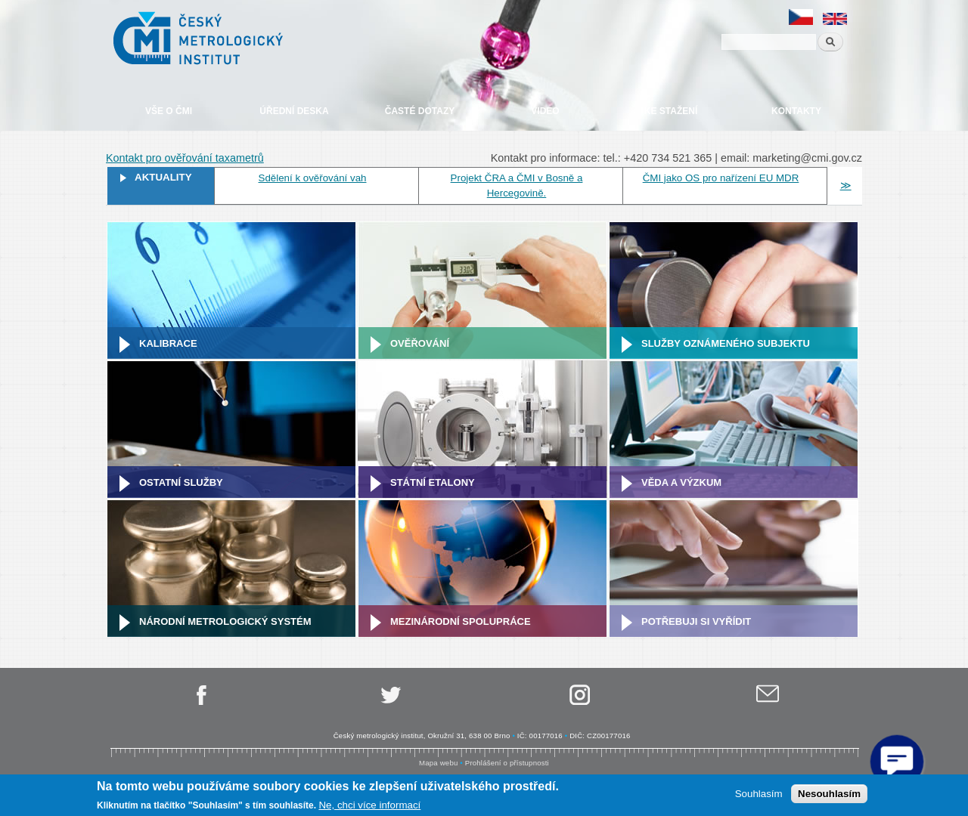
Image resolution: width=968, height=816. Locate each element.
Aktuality (163, 177)
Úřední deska (293, 111)
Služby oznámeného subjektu (725, 343)
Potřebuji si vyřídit (696, 621)
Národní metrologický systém (225, 621)
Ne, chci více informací (369, 805)
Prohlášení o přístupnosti (507, 763)
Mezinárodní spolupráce (460, 621)
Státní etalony (432, 482)
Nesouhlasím (829, 793)
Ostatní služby (181, 482)
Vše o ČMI (168, 111)
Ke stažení (670, 111)
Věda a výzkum (681, 482)
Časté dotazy (420, 111)
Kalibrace (168, 343)
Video (545, 111)
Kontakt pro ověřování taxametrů (185, 158)
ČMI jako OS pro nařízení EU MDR (721, 178)
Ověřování (419, 343)
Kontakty (796, 111)
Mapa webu (438, 763)
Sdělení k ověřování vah (313, 178)
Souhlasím (759, 793)
